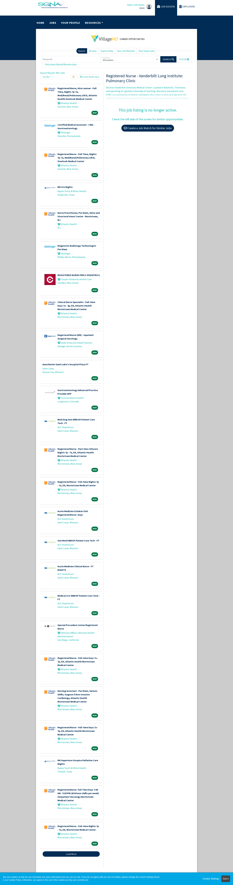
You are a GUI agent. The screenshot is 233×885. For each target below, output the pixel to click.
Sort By (46, 76)
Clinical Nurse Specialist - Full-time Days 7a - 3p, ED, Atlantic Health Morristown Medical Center (76, 306)
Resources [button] (93, 22)
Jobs (52, 22)
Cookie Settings (211, 878)
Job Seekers (166, 6)
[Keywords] (71, 59)
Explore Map (107, 50)
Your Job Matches (126, 50)
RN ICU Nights (65, 187)
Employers (187, 6)
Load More (71, 854)
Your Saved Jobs (147, 50)
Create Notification (89, 76)
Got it (226, 878)
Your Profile (70, 22)
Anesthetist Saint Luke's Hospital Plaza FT (65, 364)
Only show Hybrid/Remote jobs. (61, 64)
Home (40, 22)
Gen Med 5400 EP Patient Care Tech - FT (78, 540)
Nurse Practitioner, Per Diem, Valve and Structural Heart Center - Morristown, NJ (79, 216)
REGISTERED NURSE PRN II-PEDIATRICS (79, 275)
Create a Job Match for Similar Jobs (148, 128)
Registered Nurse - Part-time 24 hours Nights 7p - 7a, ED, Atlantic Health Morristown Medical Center (78, 452)
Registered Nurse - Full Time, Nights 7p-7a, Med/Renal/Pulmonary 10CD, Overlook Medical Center (77, 158)
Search (81, 50)
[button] (184, 59)
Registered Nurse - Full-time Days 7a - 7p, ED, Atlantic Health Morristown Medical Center (78, 661)
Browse (93, 50)
